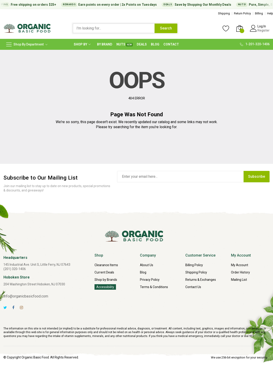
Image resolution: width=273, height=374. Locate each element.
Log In (261, 26)
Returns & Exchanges (200, 279)
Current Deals (104, 272)
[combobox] (114, 28)
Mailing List (239, 279)
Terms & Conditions (154, 287)
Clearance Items (106, 265)
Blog (143, 272)
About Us (146, 265)
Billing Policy (194, 265)
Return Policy (242, 13)
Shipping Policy (196, 272)
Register (263, 30)
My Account (239, 265)
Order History (240, 272)
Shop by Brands (105, 279)
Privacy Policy (150, 279)
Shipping (224, 13)
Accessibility (105, 287)
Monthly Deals (221, 4)
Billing (259, 13)
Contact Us (193, 287)
